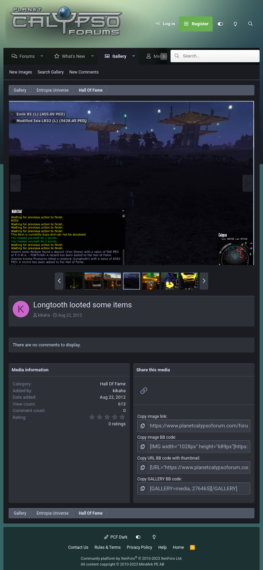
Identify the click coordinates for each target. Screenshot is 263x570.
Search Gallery (51, 72)
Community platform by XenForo (132, 553)
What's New (75, 56)
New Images (20, 72)
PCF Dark (115, 531)
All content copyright (122, 558)
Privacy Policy (139, 541)
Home (178, 541)
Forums (28, 56)
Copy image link (151, 416)
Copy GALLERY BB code (159, 474)
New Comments (84, 72)
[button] (44, 56)
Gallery (121, 56)
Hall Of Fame (113, 384)
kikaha (44, 315)
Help (162, 541)
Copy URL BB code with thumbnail (168, 455)
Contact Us (78, 541)
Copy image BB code (156, 436)
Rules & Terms (108, 541)
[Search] (250, 23)
